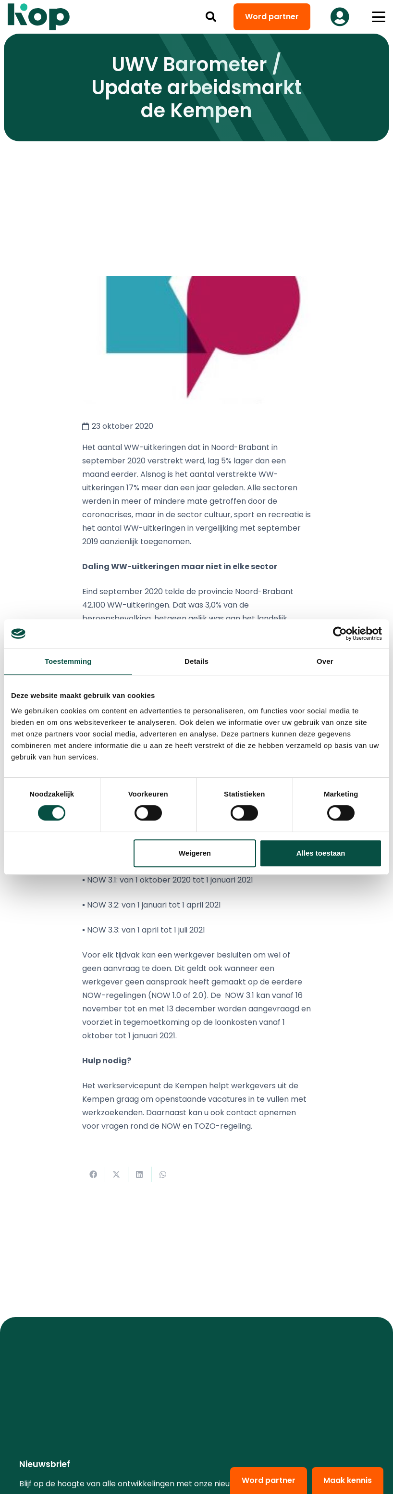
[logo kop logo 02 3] (39, 16)
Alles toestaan (320, 853)
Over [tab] (325, 661)
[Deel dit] (93, 1174)
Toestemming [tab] (68, 661)
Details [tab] (196, 661)
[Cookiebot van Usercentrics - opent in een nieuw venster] (340, 633)
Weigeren (195, 853)
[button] (210, 17)
